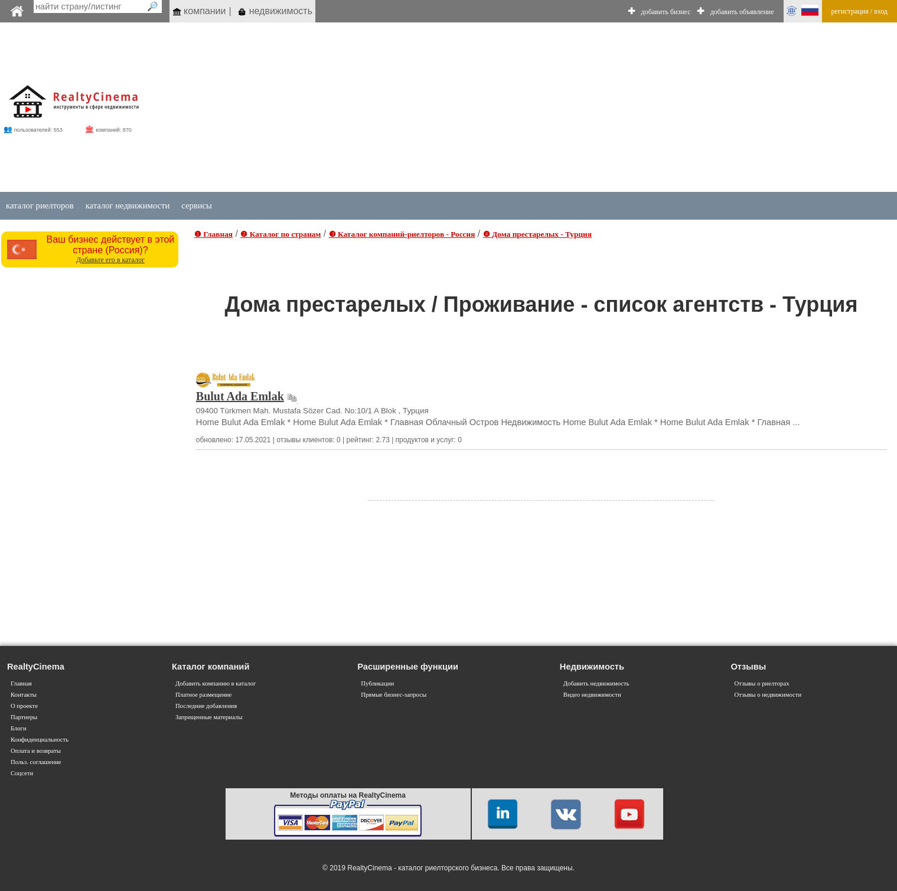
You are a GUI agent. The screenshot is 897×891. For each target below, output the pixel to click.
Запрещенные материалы (208, 717)
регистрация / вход (859, 11)
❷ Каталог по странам (280, 234)
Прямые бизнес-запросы (393, 694)
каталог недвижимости (128, 205)
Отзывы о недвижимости (767, 694)
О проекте (24, 706)
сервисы (196, 205)
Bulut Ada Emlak (240, 396)
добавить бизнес (666, 12)
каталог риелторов (40, 205)
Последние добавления (206, 706)
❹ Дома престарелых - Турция (537, 234)
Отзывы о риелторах (761, 683)
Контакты (24, 694)
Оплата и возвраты (36, 751)
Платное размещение (203, 694)
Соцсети (22, 773)
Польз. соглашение (36, 762)
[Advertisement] (543, 107)
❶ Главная (213, 234)
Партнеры (24, 717)
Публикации (377, 683)
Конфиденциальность (40, 739)
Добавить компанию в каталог (215, 683)
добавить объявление (742, 12)
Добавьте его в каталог (110, 260)
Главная (21, 683)
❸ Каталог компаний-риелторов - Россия (402, 234)
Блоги (19, 728)
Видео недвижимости (592, 694)
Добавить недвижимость (596, 683)
